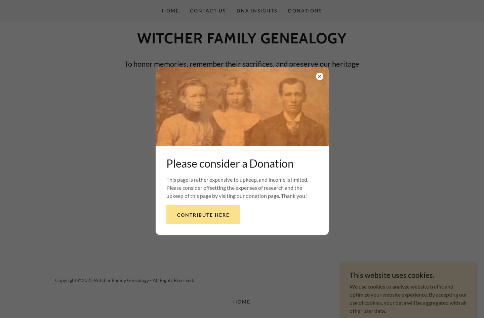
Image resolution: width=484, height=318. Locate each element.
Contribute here (203, 215)
